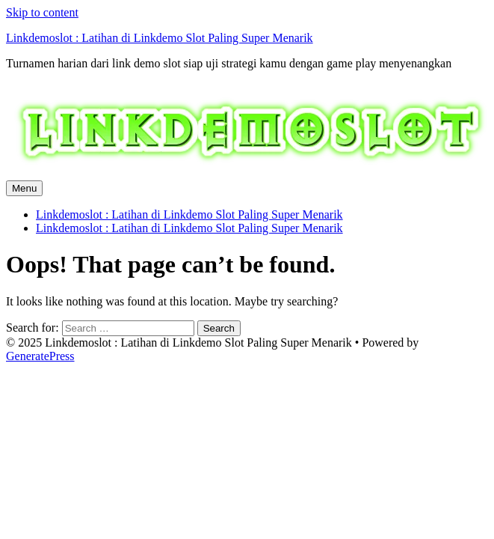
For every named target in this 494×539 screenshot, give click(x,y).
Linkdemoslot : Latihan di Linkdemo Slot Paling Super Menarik (159, 37)
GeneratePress (40, 356)
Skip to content (42, 12)
